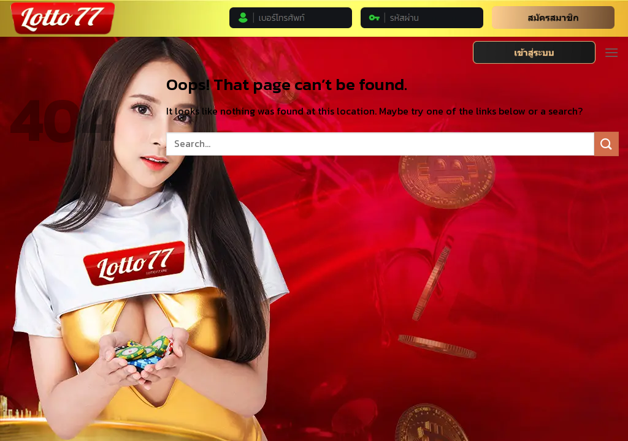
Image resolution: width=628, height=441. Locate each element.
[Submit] (606, 144)
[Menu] (611, 52)
